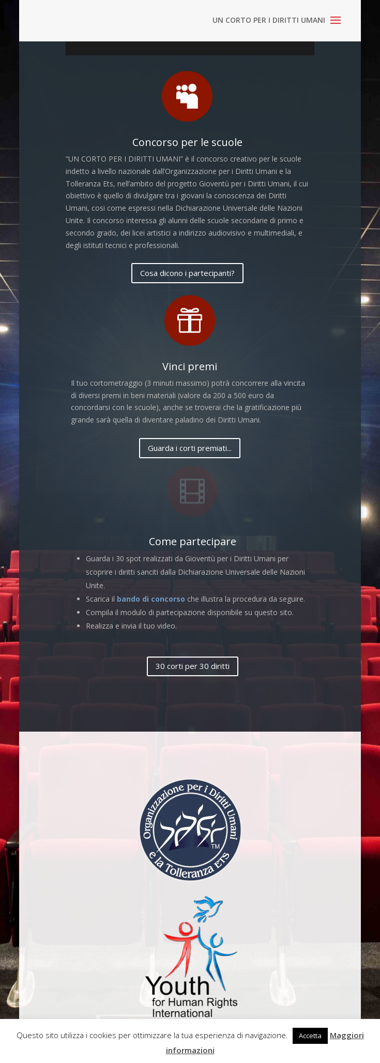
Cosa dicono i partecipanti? (187, 273)
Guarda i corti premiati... (190, 448)
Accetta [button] (310, 1035)
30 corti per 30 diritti (193, 666)
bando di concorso (151, 599)
